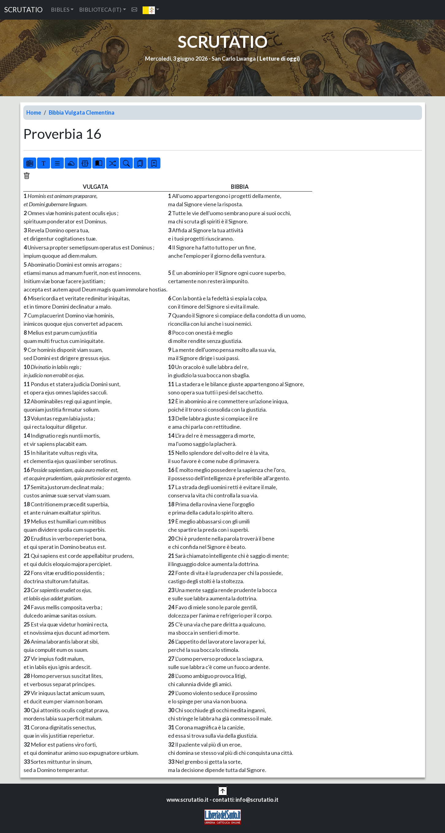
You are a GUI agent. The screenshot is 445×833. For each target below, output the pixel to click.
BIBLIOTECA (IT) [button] (100, 9)
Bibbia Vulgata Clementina (81, 112)
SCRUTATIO (23, 10)
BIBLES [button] (60, 9)
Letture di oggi (278, 58)
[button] (151, 10)
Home (33, 112)
